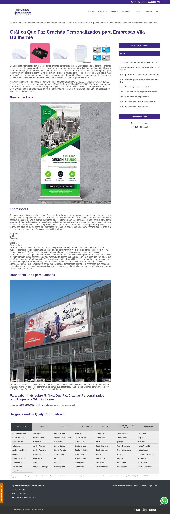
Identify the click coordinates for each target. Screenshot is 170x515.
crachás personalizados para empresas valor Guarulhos (139, 92)
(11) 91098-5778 (153, 2)
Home (91, 12)
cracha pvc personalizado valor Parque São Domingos (138, 102)
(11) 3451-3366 (138, 2)
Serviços (126, 12)
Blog (138, 12)
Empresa (102, 12)
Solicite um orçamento (139, 46)
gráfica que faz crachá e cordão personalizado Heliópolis (139, 75)
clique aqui (43, 405)
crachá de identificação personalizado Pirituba (135, 87)
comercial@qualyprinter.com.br (24, 497)
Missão (114, 12)
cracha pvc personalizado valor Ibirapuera (134, 107)
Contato (148, 12)
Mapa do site (152, 486)
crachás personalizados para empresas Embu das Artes (139, 62)
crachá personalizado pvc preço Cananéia (134, 97)
